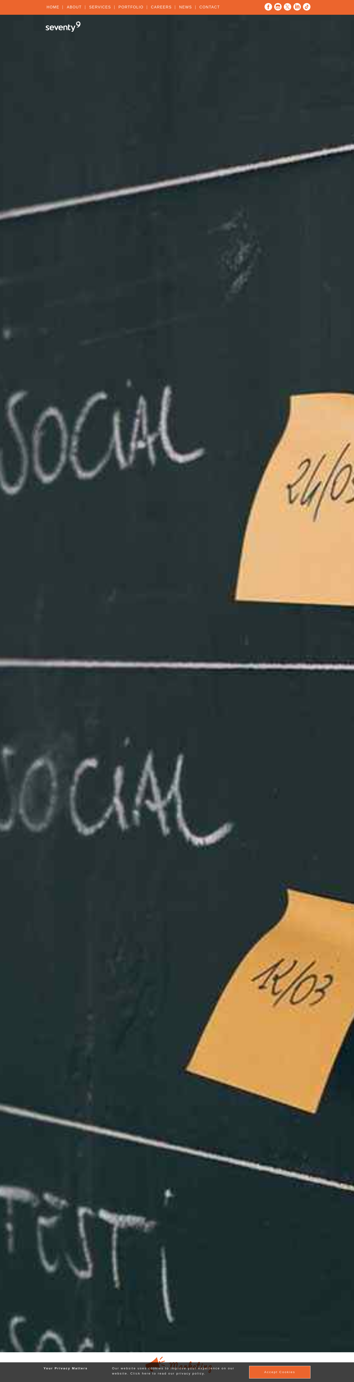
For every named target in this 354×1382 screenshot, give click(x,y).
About (74, 7)
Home (53, 7)
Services (100, 7)
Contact (209, 7)
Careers (161, 7)
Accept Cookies (279, 1372)
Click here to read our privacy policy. (168, 1373)
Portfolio (131, 7)
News (185, 7)
